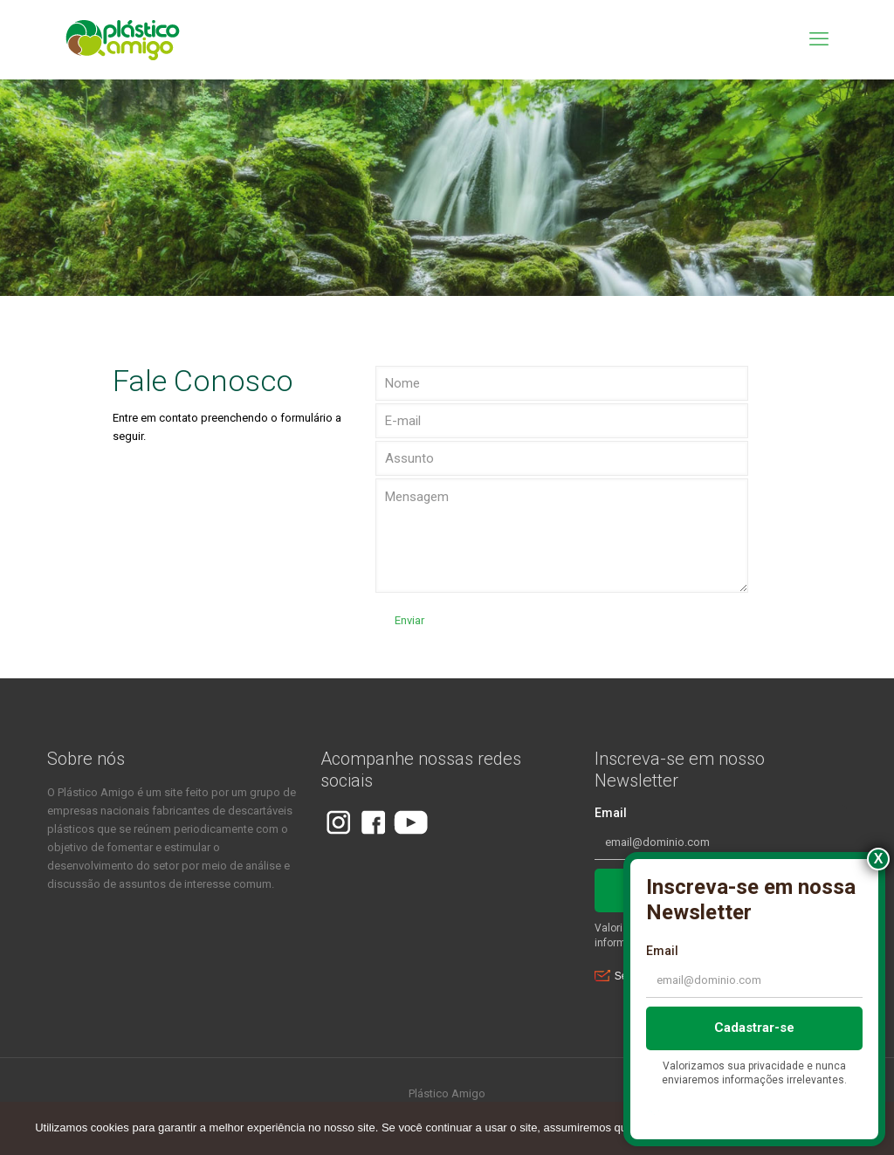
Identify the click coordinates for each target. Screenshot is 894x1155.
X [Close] (879, 858)
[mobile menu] (819, 39)
